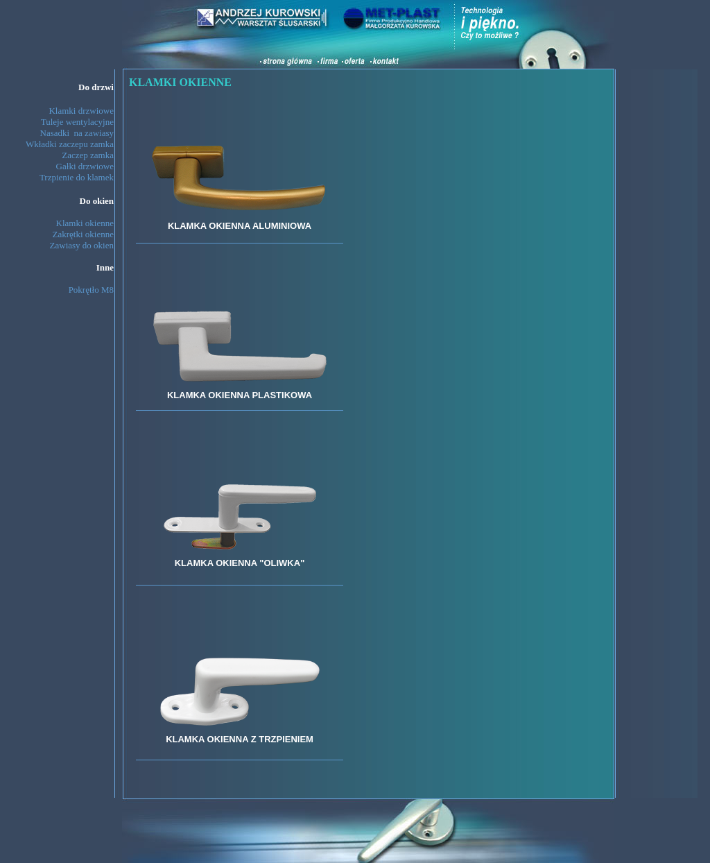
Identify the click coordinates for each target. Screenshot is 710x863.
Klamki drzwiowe (81, 110)
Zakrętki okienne (83, 234)
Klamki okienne (85, 223)
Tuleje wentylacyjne (77, 122)
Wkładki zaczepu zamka (70, 144)
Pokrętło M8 (91, 289)
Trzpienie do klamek (77, 177)
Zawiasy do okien (82, 245)
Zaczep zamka (88, 155)
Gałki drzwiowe (85, 166)
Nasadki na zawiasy (77, 133)
